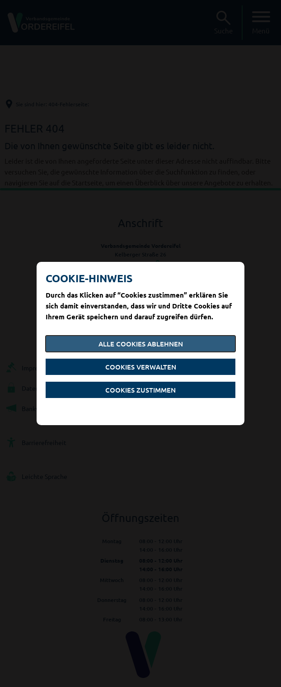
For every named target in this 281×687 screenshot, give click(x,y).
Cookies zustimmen (140, 389)
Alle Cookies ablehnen (140, 343)
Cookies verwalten (140, 366)
